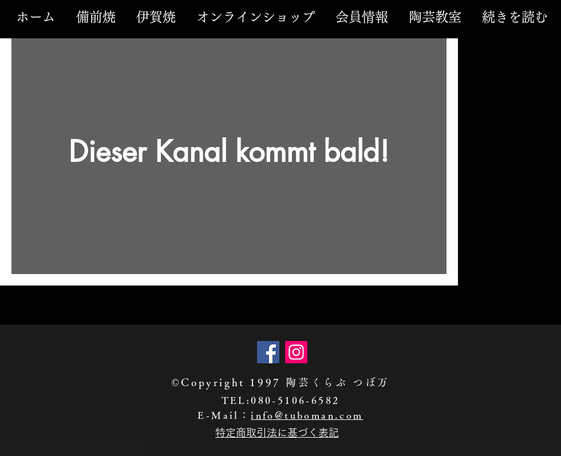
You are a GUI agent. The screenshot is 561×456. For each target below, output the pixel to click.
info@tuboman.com (307, 415)
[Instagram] (296, 352)
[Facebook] (268, 352)
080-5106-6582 (295, 400)
